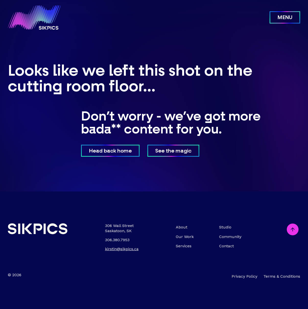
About (181, 227)
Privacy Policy (244, 276)
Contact (226, 246)
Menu (284, 17)
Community (230, 236)
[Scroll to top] (292, 230)
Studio (225, 227)
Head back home (110, 151)
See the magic (173, 151)
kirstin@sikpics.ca (122, 249)
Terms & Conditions (281, 276)
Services (183, 246)
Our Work (185, 236)
